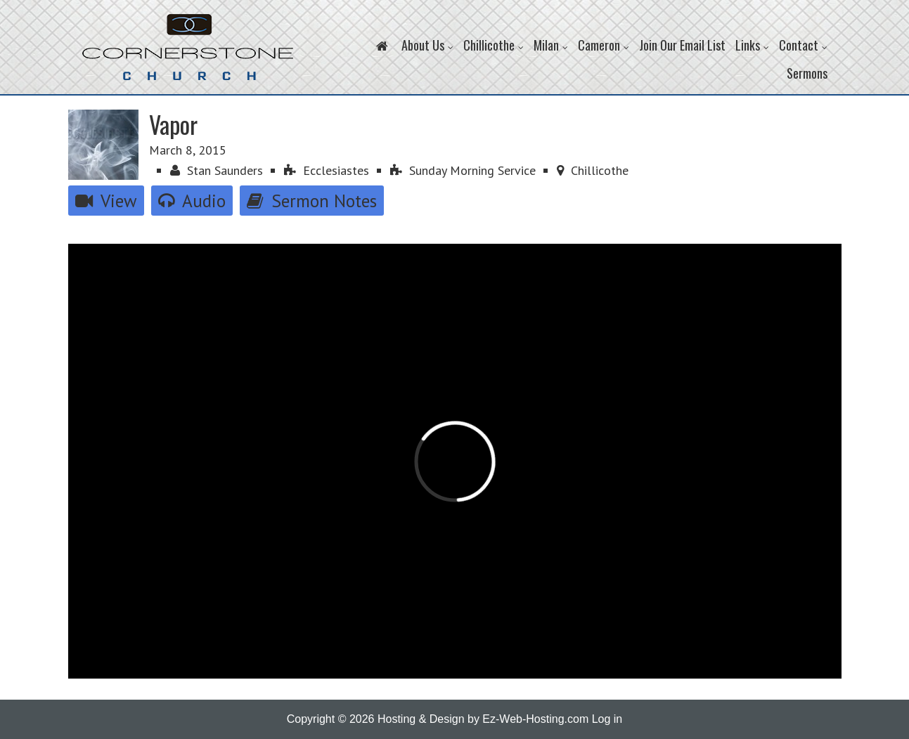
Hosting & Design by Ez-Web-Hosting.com (483, 719)
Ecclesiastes (326, 170)
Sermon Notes (312, 200)
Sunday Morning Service (463, 170)
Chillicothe (592, 170)
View (106, 200)
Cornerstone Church (187, 54)
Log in (607, 719)
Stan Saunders (216, 170)
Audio (192, 200)
